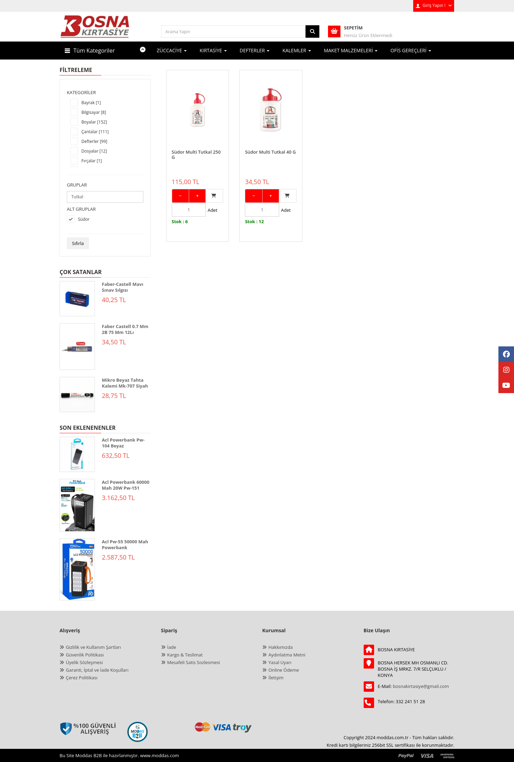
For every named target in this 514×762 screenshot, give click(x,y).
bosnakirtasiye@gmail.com (421, 686)
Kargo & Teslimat (185, 655)
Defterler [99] (94, 141)
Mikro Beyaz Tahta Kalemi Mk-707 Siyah (125, 383)
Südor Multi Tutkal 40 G (270, 145)
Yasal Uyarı (279, 662)
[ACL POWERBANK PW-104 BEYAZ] (77, 454)
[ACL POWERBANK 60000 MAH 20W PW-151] (77, 505)
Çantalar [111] (95, 132)
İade (171, 647)
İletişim (276, 677)
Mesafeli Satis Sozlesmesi (193, 662)
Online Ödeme (283, 670)
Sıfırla (78, 243)
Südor (83, 219)
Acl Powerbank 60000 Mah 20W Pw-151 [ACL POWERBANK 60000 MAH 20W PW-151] (125, 485)
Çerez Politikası (81, 677)
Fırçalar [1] (91, 161)
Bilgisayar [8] (93, 112)
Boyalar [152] (94, 122)
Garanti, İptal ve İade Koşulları (97, 670)
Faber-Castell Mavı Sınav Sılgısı (122, 287)
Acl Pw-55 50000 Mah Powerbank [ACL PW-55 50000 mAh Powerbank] (125, 544)
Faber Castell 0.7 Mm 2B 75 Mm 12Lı (125, 329)
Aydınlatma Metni (286, 655)
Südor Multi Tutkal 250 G (196, 147)
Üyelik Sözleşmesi (84, 662)
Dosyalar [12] (94, 151)
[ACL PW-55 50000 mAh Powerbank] (77, 569)
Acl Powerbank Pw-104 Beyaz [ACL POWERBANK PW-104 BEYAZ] (123, 443)
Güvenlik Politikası (85, 655)
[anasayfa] (95, 31)
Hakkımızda (280, 647)
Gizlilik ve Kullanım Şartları (93, 647)
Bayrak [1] (91, 103)
